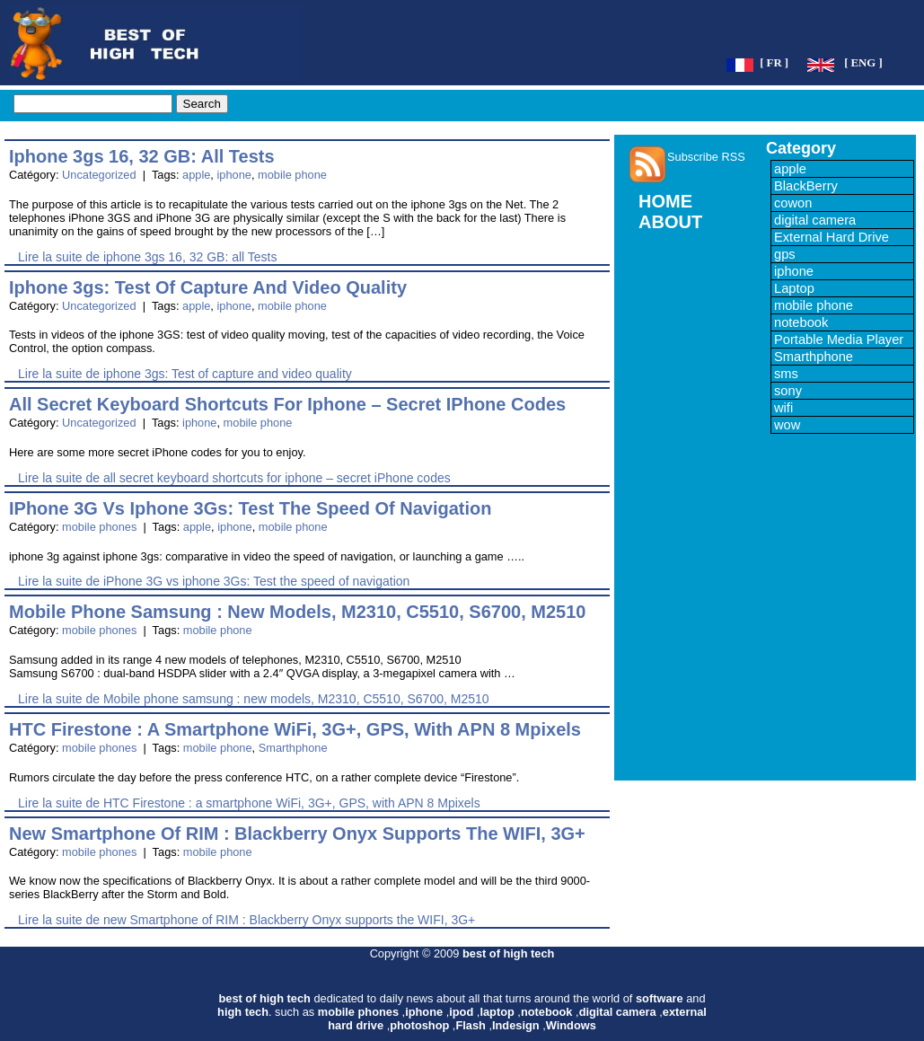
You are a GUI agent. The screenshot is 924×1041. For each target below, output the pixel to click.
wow (787, 425)
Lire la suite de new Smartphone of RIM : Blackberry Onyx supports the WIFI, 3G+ (246, 920)
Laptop (794, 288)
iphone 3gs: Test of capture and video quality (208, 287)
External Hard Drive (831, 237)
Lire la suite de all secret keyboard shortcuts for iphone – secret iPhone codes (234, 478)
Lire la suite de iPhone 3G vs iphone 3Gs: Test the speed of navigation (213, 581)
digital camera (815, 220)
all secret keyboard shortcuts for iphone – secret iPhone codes (287, 404)
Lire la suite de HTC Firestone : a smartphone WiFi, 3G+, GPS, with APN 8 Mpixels (249, 803)
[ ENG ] (863, 63)
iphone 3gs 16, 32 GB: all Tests (142, 156)
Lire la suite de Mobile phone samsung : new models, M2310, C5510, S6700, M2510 (253, 699)
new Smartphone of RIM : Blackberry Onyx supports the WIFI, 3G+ (297, 833)
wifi (783, 408)
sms (786, 373)
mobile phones (99, 527)
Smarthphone (293, 747)
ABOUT (670, 222)
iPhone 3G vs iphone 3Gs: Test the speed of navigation (250, 508)
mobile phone (292, 174)
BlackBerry (806, 186)
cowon (793, 203)
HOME (665, 201)
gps (785, 254)
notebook (801, 322)
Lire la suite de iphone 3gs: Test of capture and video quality (185, 373)
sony (788, 391)
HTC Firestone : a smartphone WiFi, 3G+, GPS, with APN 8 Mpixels (295, 729)
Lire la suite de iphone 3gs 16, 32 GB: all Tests (147, 257)
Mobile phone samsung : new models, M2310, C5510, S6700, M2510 (297, 612)
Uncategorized (99, 174)
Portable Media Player (838, 339)
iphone (233, 174)
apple (196, 174)
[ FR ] (774, 63)
